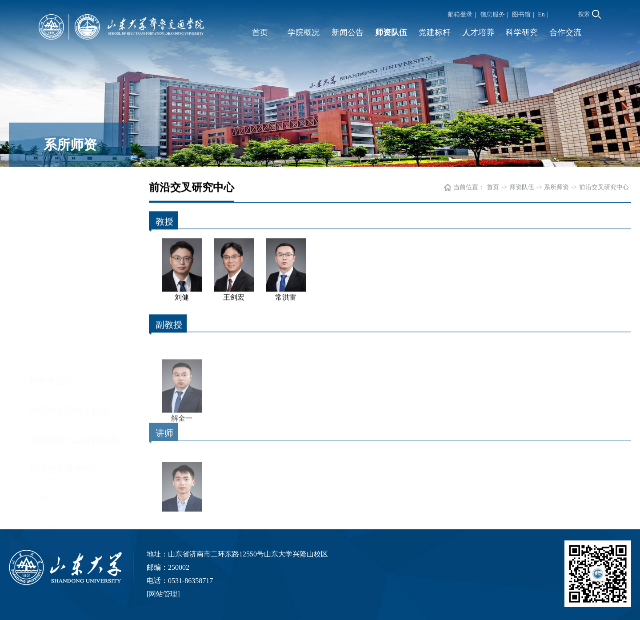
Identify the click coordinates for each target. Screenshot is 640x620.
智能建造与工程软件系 (73, 247)
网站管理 (163, 594)
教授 (45, 306)
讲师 (45, 364)
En (541, 14)
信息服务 (492, 14)
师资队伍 (391, 32)
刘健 (182, 295)
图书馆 (521, 14)
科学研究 (522, 32)
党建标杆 (435, 32)
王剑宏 (234, 295)
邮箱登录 (460, 14)
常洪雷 (286, 295)
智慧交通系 (51, 189)
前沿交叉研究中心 (64, 277)
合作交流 (565, 32)
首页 (260, 32)
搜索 (589, 14)
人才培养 (478, 32)
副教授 (48, 335)
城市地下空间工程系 (69, 218)
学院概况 (304, 32)
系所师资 (556, 188)
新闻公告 (348, 32)
